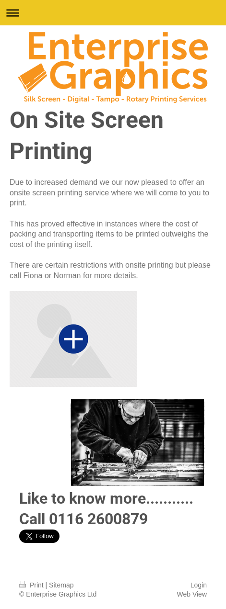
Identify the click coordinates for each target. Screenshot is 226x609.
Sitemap (61, 585)
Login (198, 585)
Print (32, 585)
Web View (192, 594)
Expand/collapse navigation (113, 12)
